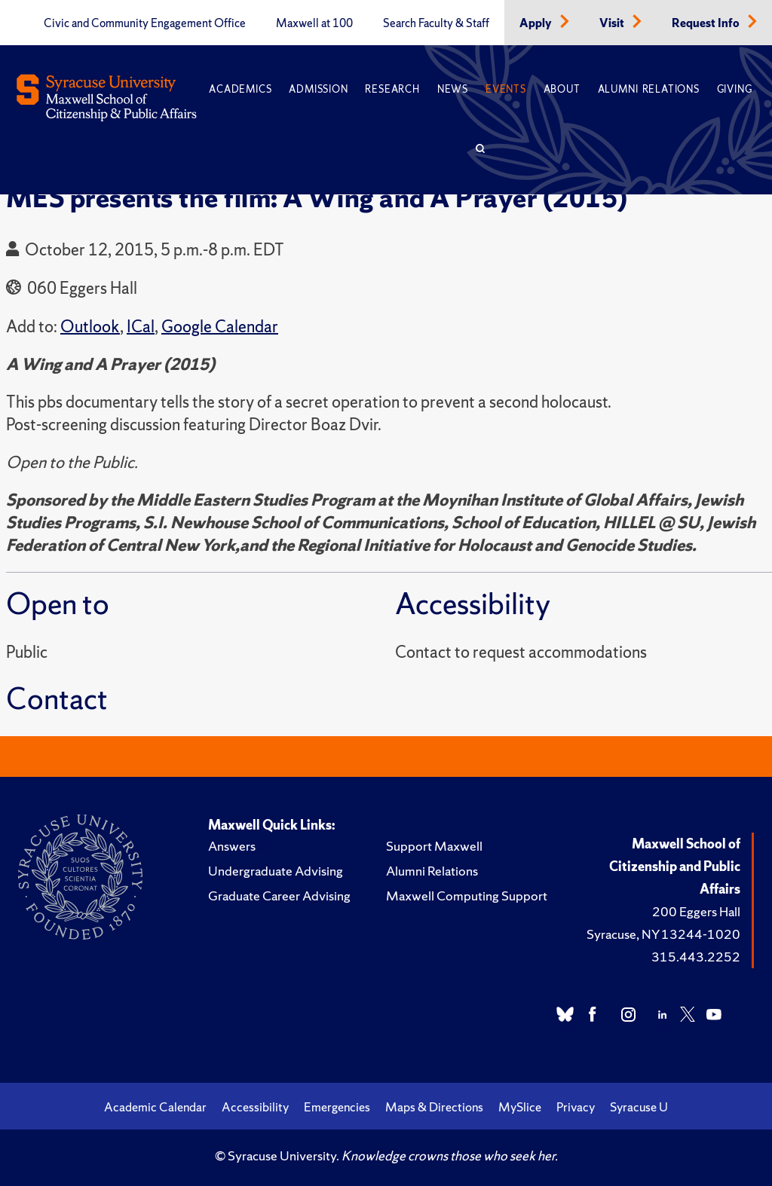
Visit (612, 23)
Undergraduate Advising (275, 870)
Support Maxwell (434, 845)
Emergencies (337, 1107)
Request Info (707, 23)
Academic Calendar (155, 1107)
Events (506, 89)
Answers (232, 845)
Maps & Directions (434, 1107)
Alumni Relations (649, 89)
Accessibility (255, 1107)
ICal (141, 327)
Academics (240, 89)
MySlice (519, 1107)
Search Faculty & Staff (436, 23)
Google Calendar (219, 327)
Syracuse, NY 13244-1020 (663, 934)
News (452, 89)
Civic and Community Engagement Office (145, 23)
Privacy (575, 1107)
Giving (734, 89)
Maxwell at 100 (314, 23)
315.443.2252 (695, 956)
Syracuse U (639, 1107)
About (562, 89)
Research (392, 89)
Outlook (90, 327)
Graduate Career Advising (279, 895)
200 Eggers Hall (696, 911)
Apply (536, 23)
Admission (318, 89)
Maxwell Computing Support (466, 895)
